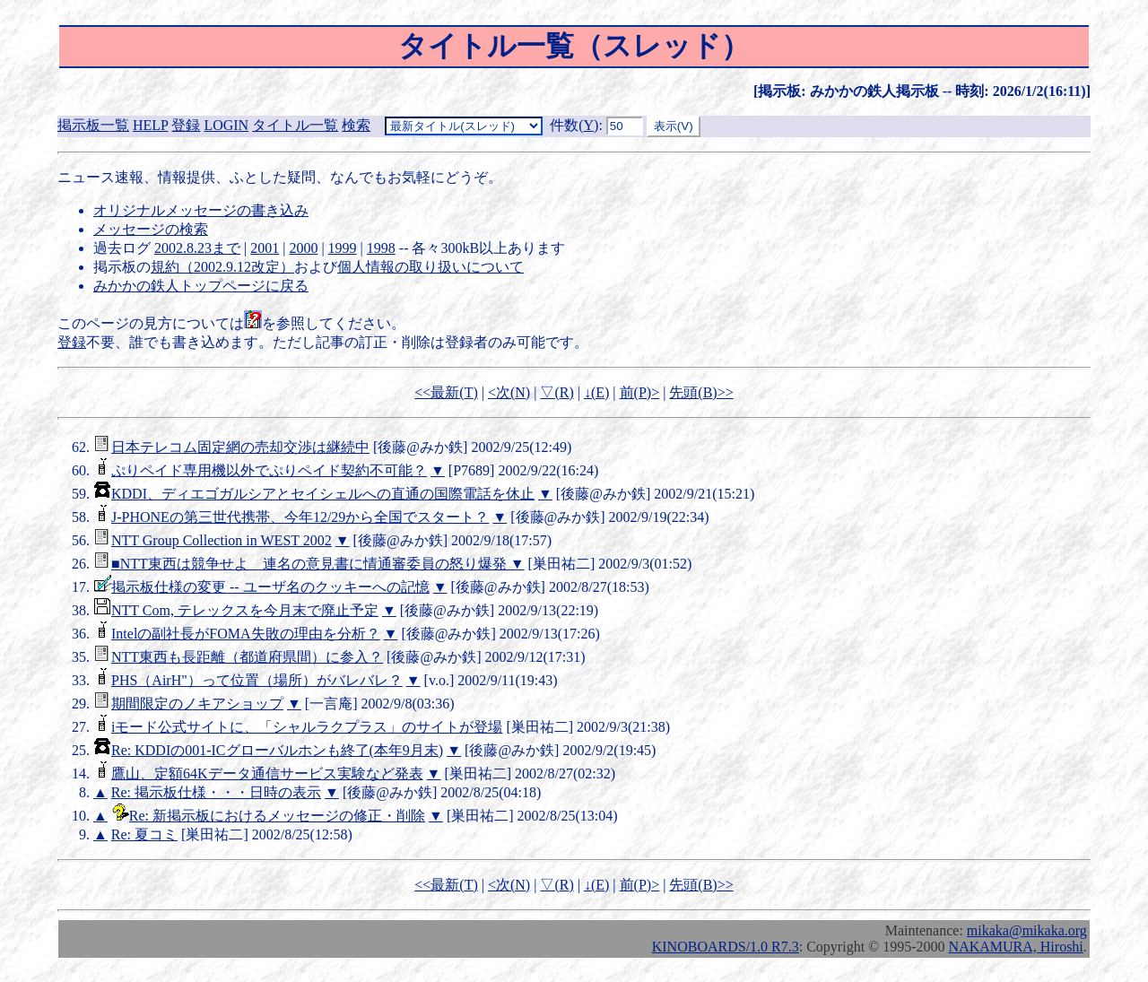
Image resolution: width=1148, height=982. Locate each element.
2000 (303, 248)
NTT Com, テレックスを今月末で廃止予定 (244, 610)
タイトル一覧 (295, 125)
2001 (264, 248)
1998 (381, 248)
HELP (150, 125)
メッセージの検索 (150, 229)
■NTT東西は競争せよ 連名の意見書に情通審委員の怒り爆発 (310, 563)
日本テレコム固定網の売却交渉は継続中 (240, 447)
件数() (574, 125)
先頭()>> (701, 392)
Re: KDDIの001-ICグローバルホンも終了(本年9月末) (277, 750)
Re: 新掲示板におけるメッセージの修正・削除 (277, 815)
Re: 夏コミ (144, 834)
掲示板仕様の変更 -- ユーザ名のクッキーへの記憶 (270, 587)
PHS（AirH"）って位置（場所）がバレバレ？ (257, 680)
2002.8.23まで (197, 248)
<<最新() (445, 392)
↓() (596, 392)
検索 (356, 125)
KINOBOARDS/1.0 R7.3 (725, 946)
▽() (556, 392)
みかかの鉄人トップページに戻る (201, 285)
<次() (509, 392)
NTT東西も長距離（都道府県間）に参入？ (247, 657)
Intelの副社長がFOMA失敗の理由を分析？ (245, 633)
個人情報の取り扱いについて (430, 266)
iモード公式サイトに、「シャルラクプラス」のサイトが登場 (306, 726)
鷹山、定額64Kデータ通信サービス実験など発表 (267, 773)
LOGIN (226, 125)
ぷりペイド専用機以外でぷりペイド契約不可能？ (269, 470)
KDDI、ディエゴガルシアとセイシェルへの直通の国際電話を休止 (323, 493)
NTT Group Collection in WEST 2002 (221, 540)
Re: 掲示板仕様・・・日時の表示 (216, 792)
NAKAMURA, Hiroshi (1016, 946)
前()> (640, 392)
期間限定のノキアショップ (197, 703)
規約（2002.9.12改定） (222, 266)
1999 (342, 248)
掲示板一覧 (93, 125)
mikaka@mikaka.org (1027, 930)
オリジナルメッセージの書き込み (201, 210)
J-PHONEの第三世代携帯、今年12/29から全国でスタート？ (300, 517)
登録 (185, 125)
